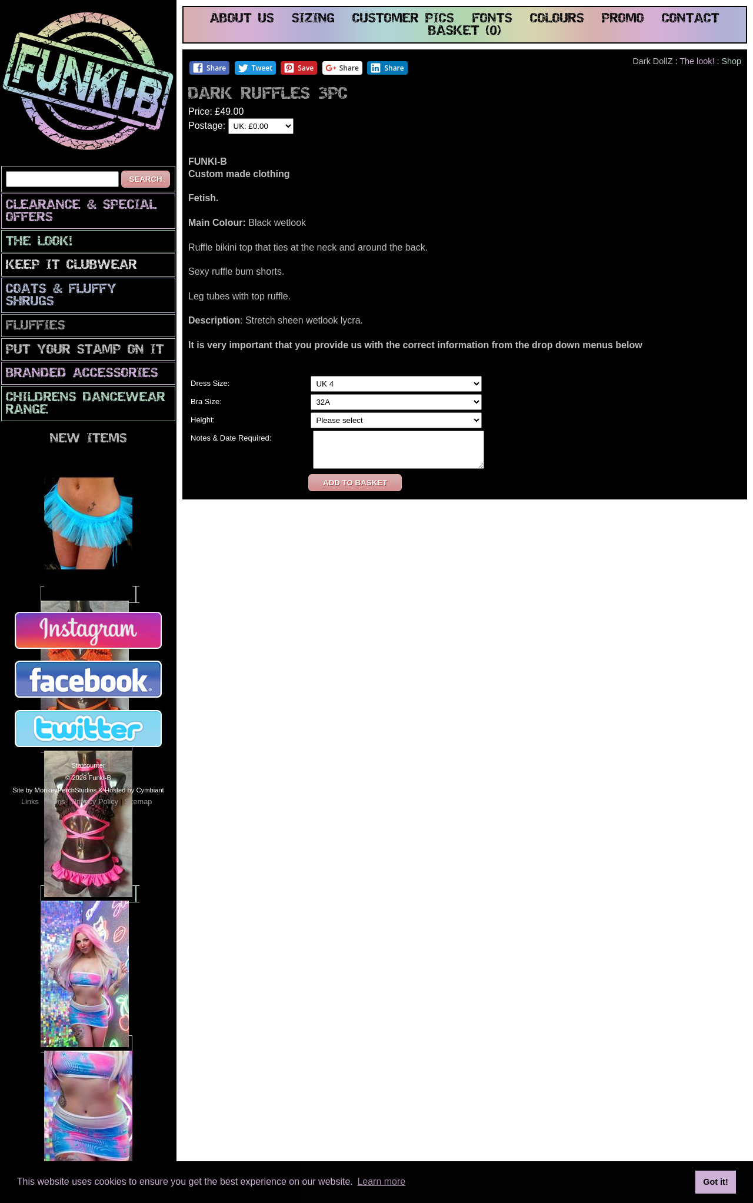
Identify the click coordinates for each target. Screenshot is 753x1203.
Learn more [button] (381, 1182)
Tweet (255, 68)
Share (209, 68)
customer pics (403, 19)
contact (690, 19)
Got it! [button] (715, 1182)
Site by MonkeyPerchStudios (54, 790)
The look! (39, 242)
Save (299, 68)
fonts (492, 19)
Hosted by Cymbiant (134, 790)
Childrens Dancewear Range (85, 404)
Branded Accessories (82, 374)
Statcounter (88, 765)
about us (242, 19)
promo (623, 19)
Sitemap (138, 801)
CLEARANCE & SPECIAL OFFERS (81, 211)
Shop (731, 61)
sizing (313, 19)
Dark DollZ (652, 61)
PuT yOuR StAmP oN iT (85, 350)
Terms (55, 801)
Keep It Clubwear (71, 265)
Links (30, 801)
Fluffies (35, 326)
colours (557, 19)
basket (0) (464, 31)
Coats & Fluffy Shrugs (61, 296)
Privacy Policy (94, 801)
